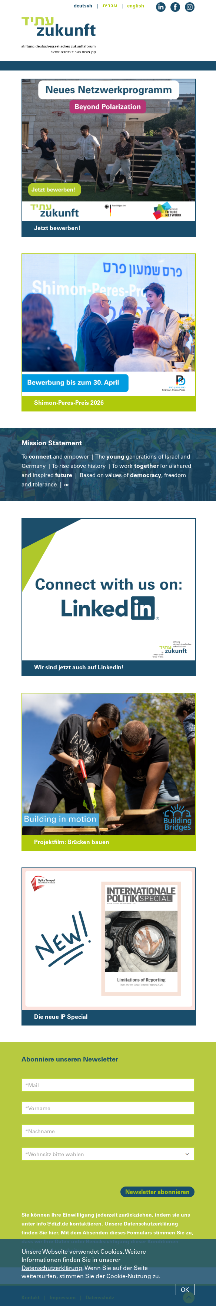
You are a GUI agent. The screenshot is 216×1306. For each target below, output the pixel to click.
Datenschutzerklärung (51, 1267)
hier (53, 1232)
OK (185, 1289)
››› (66, 484)
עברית (109, 5)
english (135, 6)
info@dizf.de (52, 1223)
